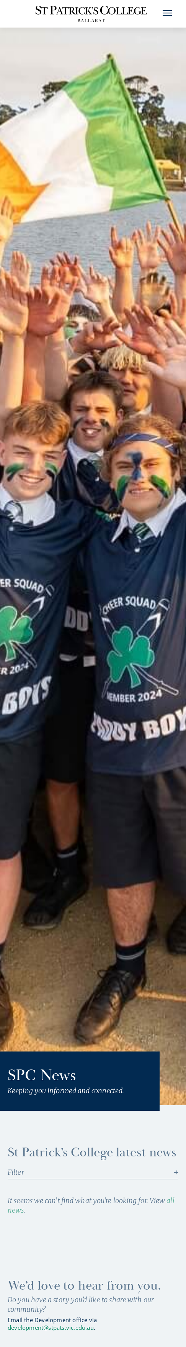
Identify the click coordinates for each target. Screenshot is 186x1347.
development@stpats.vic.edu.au (51, 1327)
